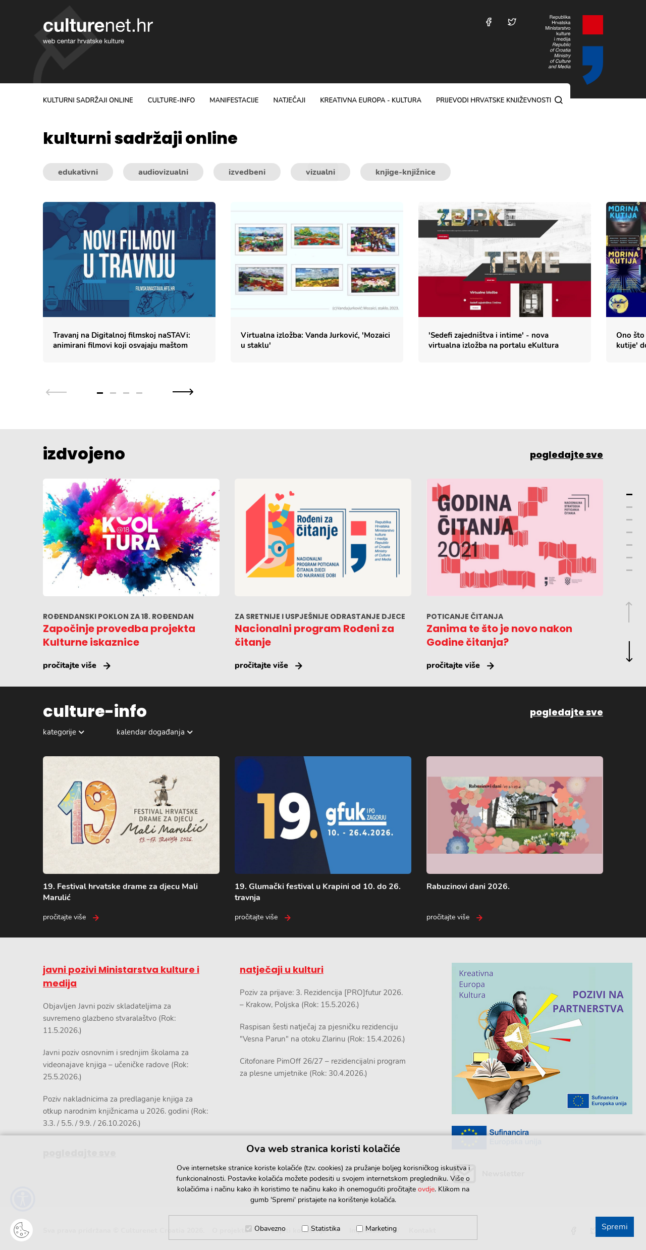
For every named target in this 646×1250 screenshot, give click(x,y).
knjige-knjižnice (405, 172)
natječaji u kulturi (282, 969)
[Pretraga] (559, 100)
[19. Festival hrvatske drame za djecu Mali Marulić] (131, 839)
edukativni (78, 172)
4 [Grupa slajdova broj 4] (139, 393)
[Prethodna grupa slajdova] (56, 392)
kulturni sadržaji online (88, 100)
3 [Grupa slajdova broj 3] (126, 393)
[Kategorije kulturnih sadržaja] (323, 172)
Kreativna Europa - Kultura (370, 100)
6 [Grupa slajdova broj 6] (629, 557)
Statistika (325, 1228)
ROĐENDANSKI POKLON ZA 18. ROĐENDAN (118, 616)
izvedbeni (247, 172)
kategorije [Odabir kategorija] (59, 732)
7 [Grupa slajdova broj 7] (629, 570)
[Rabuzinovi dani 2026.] (514, 839)
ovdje (426, 1189)
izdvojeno (84, 453)
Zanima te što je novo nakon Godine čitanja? (499, 635)
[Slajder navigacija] (119, 392)
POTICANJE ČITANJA (464, 616)
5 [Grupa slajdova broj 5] (629, 545)
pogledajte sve (566, 454)
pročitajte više (69, 665)
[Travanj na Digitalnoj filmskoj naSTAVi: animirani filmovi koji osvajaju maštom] (129, 282)
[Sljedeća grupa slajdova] (183, 392)
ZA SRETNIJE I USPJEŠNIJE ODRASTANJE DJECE (320, 616)
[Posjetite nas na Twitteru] (512, 22)
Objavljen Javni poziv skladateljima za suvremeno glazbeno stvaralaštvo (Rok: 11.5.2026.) (109, 1018)
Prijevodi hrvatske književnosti (493, 100)
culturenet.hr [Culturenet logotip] (98, 30)
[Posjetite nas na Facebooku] (488, 22)
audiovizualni (163, 172)
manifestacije (233, 100)
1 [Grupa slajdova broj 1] (100, 393)
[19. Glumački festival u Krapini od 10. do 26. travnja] (323, 839)
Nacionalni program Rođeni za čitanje (314, 635)
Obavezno (270, 1228)
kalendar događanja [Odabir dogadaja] (151, 732)
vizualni (320, 172)
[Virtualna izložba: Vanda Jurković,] (317, 282)
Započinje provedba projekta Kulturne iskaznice (119, 635)
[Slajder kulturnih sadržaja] (344, 282)
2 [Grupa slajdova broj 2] (113, 393)
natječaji (289, 100)
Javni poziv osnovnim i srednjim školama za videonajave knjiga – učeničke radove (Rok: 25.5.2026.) (116, 1065)
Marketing (381, 1228)
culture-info (171, 100)
